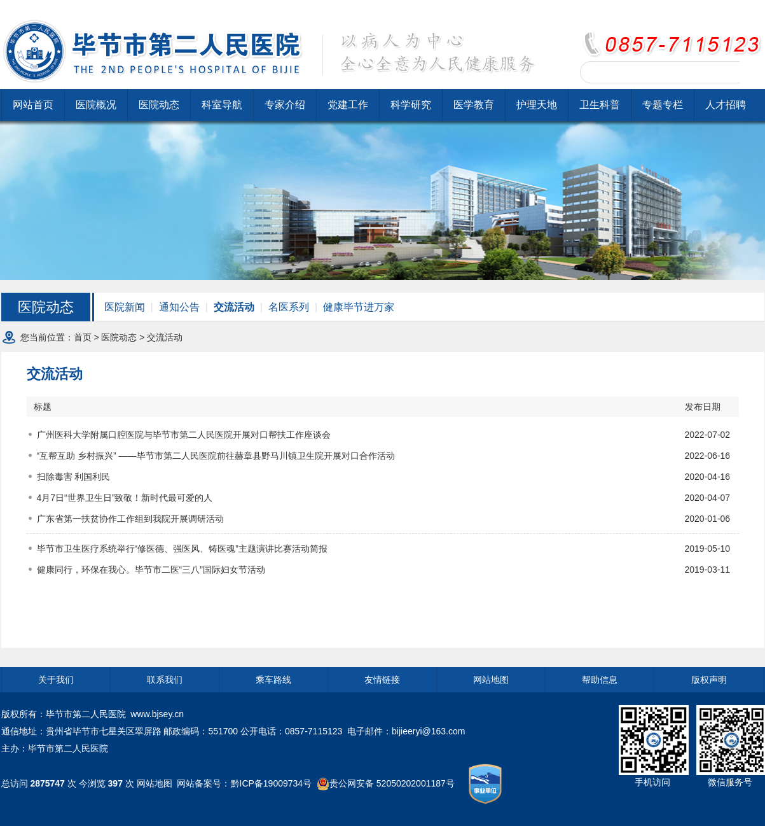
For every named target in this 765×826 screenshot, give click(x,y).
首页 (83, 337)
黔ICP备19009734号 (271, 783)
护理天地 (536, 104)
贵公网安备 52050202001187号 (392, 783)
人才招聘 (725, 104)
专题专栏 (662, 104)
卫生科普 (599, 104)
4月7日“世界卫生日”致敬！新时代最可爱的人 (125, 498)
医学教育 (473, 104)
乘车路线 (273, 680)
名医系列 (288, 307)
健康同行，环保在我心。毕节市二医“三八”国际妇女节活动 (151, 569)
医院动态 (159, 104)
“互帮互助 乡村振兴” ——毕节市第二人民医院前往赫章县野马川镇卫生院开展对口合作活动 (216, 456)
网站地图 (491, 680)
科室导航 (222, 104)
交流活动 (234, 307)
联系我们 (165, 680)
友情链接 (382, 680)
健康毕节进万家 (358, 307)
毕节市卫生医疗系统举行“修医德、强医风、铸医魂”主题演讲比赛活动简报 (182, 548)
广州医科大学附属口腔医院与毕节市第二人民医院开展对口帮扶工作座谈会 (184, 435)
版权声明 (709, 680)
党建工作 (347, 104)
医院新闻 (124, 307)
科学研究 (410, 104)
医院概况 (96, 104)
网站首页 (33, 104)
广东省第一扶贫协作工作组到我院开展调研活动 (130, 519)
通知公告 (179, 307)
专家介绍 (285, 104)
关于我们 (56, 680)
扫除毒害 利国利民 (74, 477)
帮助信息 (599, 680)
